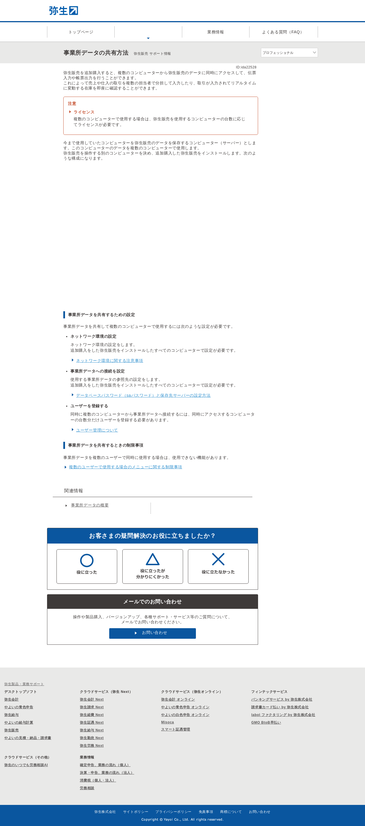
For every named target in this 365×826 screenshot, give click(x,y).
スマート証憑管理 (175, 729)
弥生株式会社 (105, 812)
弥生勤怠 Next (92, 738)
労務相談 (87, 788)
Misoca (167, 722)
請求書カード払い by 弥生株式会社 (280, 707)
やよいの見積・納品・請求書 (27, 738)
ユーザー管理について (97, 430)
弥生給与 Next (92, 730)
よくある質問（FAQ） (283, 32)
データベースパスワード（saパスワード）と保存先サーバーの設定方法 (143, 395)
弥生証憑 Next (92, 723)
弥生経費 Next (92, 715)
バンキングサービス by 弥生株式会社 (281, 699)
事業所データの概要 (90, 505)
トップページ (81, 32)
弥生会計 (11, 699)
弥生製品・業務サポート (24, 684)
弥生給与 (11, 715)
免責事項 (206, 812)
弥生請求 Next (92, 707)
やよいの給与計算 (18, 723)
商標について (231, 812)
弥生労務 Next (92, 746)
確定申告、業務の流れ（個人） (105, 765)
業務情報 (215, 32)
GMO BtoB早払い (266, 723)
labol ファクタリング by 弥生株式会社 (283, 715)
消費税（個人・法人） (98, 780)
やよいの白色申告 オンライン (185, 715)
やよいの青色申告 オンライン (185, 707)
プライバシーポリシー (173, 812)
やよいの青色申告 (18, 707)
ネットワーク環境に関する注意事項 (109, 360)
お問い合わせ (154, 632)
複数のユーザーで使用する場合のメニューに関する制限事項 (125, 467)
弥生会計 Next (92, 699)
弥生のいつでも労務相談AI (26, 765)
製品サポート (148, 32)
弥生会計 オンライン (178, 699)
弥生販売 (11, 730)
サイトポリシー (136, 812)
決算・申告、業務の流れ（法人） (107, 773)
